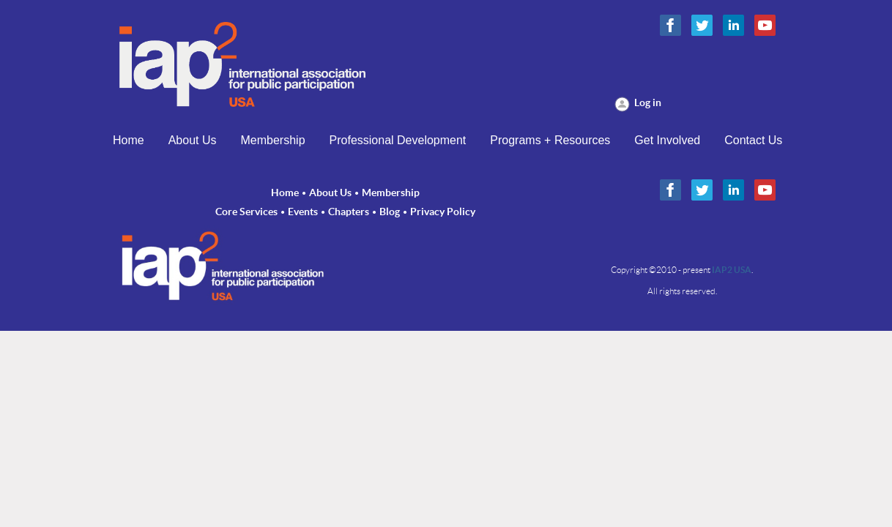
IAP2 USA (731, 269)
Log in (647, 102)
